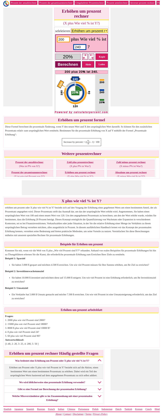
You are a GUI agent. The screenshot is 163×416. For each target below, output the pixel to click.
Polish (95, 409)
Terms (88, 414)
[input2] (79, 47)
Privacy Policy (100, 414)
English (7, 409)
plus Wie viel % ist (88, 39)
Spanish (30, 409)
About (58, 414)
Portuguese (83, 409)
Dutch (118, 409)
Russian (41, 409)
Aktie (88, 64)
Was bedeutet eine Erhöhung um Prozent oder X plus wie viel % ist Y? (52, 360)
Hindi (157, 409)
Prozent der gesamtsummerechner (56, 2)
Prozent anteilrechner (117, 2)
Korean (138, 409)
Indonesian (106, 409)
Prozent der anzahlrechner (24, 2)
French (51, 409)
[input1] (63, 39)
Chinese (71, 409)
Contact (67, 414)
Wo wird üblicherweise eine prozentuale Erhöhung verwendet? (52, 382)
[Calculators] (89, 31)
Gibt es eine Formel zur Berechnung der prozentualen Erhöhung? (52, 389)
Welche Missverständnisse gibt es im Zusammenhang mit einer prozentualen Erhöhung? (52, 398)
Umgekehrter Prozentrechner (89, 2)
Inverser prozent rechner (142, 2)
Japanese (18, 409)
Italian (61, 409)
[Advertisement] (28, 57)
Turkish (128, 409)
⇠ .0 (91, 57)
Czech (148, 409)
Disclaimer (78, 414)
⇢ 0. (85, 57)
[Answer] (68, 57)
